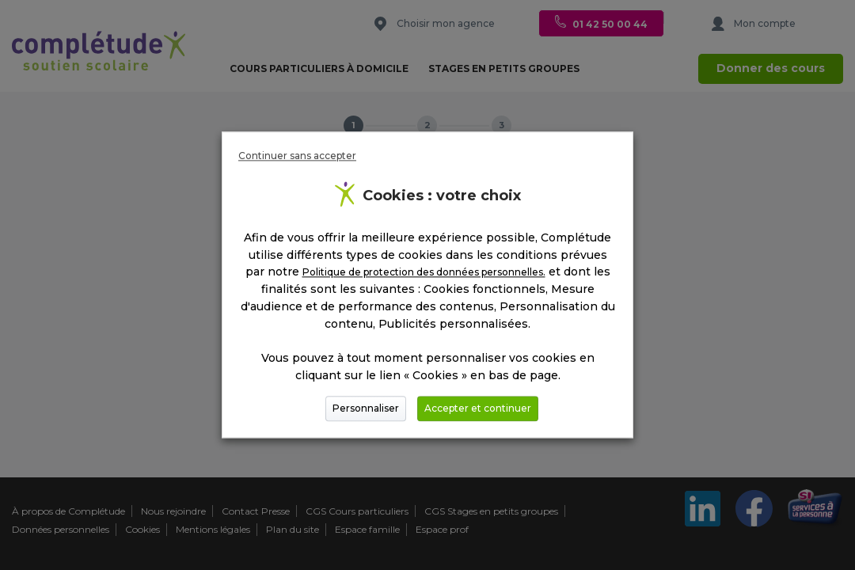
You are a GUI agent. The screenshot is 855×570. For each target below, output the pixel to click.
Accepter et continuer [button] (477, 409)
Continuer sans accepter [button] (297, 156)
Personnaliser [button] (365, 409)
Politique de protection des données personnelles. (423, 273)
